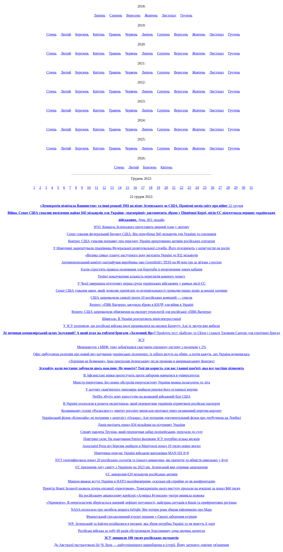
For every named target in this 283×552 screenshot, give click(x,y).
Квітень (99, 34)
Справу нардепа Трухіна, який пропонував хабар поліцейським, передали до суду (141, 432)
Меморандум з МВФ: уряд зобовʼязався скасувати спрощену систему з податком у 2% (141, 347)
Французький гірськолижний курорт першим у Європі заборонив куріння (141, 516)
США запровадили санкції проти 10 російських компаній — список (141, 297)
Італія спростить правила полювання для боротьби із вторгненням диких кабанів (141, 269)
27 (220, 187)
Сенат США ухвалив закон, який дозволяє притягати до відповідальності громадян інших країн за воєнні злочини (141, 290)
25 (205, 187)
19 (158, 187)
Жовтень (151, 15)
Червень (131, 34)
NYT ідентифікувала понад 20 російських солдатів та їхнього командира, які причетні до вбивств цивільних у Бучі (141, 460)
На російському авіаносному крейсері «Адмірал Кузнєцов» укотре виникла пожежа (141, 495)
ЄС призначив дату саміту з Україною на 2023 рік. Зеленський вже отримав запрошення (141, 467)
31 (251, 187)
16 (135, 187)
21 (174, 187)
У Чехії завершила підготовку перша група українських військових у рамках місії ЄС (141, 283)
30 (243, 187)
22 (181, 187)
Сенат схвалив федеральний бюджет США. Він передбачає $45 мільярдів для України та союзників (141, 234)
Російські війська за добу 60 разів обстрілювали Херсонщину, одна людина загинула (141, 531)
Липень (99, 15)
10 (89, 187)
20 (166, 187)
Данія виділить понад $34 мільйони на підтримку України (141, 425)
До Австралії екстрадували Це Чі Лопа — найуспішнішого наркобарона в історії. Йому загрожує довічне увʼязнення (141, 545)
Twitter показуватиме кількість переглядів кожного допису (141, 276)
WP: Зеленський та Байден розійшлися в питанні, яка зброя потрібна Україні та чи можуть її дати (141, 524)
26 (212, 187)
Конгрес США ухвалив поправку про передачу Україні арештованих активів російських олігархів (141, 241)
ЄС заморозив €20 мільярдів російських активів (141, 474)
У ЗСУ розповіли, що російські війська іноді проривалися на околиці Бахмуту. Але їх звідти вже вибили (141, 326)
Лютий (66, 34)
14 (119, 187)
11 (96, 187)
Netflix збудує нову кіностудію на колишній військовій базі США (141, 396)
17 (143, 187)
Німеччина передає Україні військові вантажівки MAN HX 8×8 (141, 453)
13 (112, 187)
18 (150, 187)
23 (189, 187)
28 (228, 187)
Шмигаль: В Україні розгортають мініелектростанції (141, 319)
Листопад (169, 15)
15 (127, 187)
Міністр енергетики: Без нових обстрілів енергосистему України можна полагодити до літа (141, 382)
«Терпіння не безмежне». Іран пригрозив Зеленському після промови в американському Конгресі (142, 361)
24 (197, 187)
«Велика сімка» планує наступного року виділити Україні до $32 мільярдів (141, 255)
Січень (51, 34)
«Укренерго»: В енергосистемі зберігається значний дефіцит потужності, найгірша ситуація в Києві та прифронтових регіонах (141, 502)
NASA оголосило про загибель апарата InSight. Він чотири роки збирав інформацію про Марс (141, 509)
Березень (82, 34)
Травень (115, 34)
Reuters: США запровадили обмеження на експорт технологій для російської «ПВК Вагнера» (142, 312)
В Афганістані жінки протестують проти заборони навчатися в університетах (141, 375)
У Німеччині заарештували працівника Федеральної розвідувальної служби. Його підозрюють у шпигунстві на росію (141, 248)
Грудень (186, 15)
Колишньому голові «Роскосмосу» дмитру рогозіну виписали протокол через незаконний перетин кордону (141, 410)
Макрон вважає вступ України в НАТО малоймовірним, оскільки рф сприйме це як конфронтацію (141, 481)
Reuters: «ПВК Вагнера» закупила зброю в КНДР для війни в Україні (141, 304)
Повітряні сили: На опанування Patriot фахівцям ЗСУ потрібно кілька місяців (141, 439)
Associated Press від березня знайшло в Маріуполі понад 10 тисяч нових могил (141, 446)
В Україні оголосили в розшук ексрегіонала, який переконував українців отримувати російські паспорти (141, 403)
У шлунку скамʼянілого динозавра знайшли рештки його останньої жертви (142, 389)
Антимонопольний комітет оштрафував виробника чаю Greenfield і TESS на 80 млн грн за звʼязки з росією (141, 262)
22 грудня (141, 206)
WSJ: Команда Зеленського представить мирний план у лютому (141, 227)
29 (235, 187)
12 (104, 187)
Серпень (115, 15)
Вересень (133, 15)
